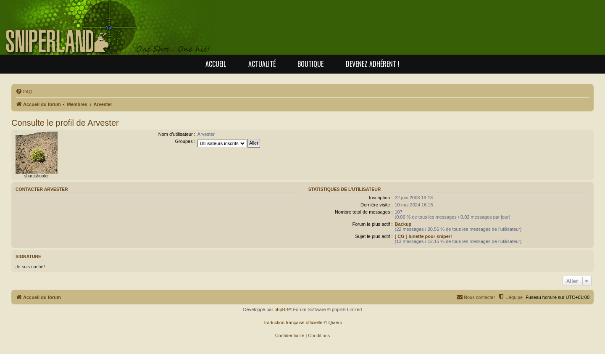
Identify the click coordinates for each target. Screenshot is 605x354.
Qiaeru (335, 322)
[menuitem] (24, 92)
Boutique (310, 64)
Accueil (215, 64)
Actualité (262, 64)
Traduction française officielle (292, 322)
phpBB (281, 309)
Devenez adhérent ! (373, 64)
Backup (403, 224)
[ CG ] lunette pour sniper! (423, 236)
